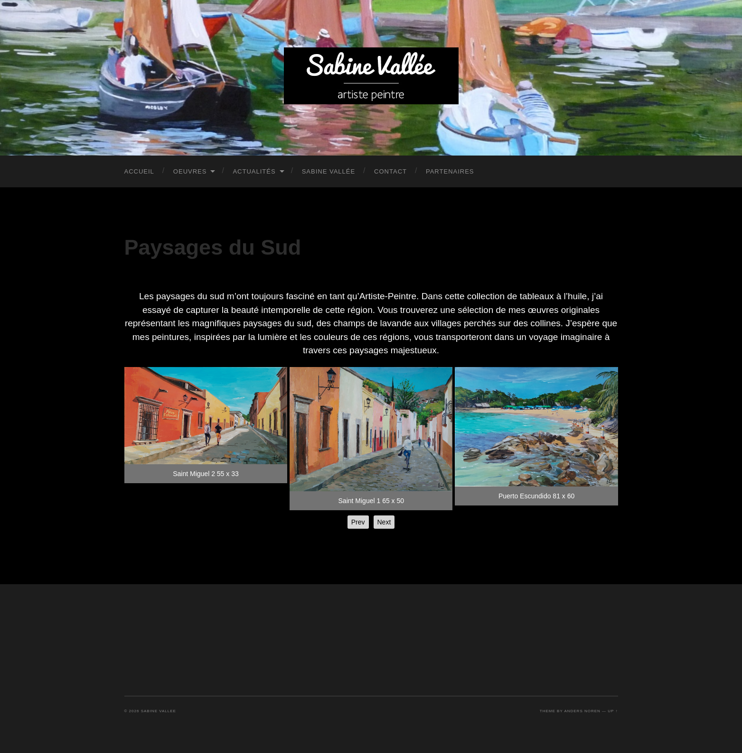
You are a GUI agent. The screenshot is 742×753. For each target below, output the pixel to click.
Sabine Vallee (158, 711)
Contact (390, 171)
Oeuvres (190, 171)
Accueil (139, 171)
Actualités (254, 171)
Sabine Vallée (328, 171)
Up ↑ (613, 711)
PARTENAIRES (450, 171)
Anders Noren (582, 711)
